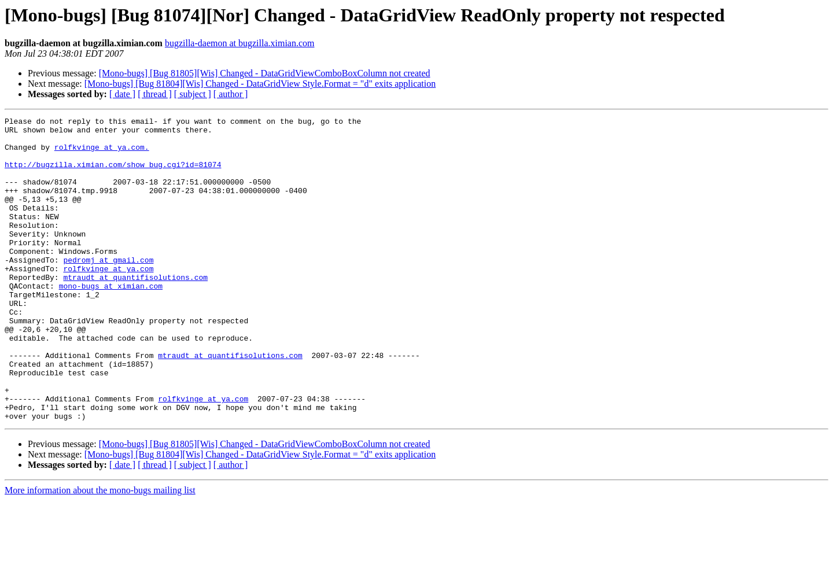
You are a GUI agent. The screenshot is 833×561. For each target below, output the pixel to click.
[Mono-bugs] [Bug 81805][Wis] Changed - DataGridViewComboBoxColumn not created (264, 73)
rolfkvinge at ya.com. (101, 154)
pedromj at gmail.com (108, 289)
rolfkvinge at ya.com (108, 299)
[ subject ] (192, 94)
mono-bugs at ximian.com (111, 320)
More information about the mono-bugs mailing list (100, 551)
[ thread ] (155, 94)
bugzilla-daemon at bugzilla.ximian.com (240, 43)
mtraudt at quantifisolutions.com (135, 310)
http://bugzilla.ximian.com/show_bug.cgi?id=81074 (113, 174)
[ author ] (230, 94)
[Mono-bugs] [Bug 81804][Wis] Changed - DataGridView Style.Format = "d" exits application (260, 83)
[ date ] (122, 94)
